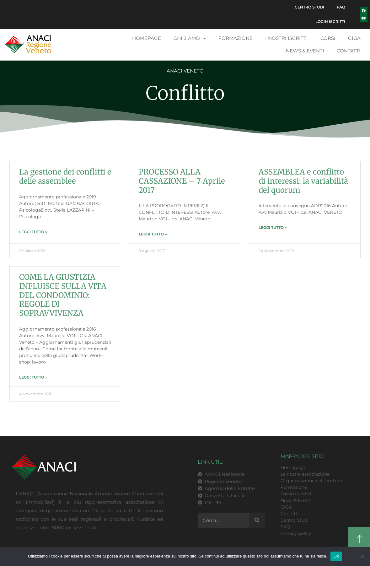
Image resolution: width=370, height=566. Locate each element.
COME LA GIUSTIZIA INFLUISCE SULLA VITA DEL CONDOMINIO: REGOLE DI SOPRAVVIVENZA (62, 295)
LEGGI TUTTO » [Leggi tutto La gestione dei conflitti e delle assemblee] (33, 231)
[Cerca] (257, 520)
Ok (336, 556)
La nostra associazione (305, 474)
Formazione (235, 38)
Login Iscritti (330, 21)
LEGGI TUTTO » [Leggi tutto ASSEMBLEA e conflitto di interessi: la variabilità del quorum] (273, 227)
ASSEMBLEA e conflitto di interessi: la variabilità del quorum (304, 181)
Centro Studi (309, 7)
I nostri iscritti (286, 38)
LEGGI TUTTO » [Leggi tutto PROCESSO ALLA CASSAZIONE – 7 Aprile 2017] (153, 234)
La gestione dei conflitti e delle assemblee (65, 176)
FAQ (341, 7)
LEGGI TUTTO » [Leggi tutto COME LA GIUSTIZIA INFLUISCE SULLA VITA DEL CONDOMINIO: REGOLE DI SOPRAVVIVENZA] (33, 377)
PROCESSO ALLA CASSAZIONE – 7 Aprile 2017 (182, 181)
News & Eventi (305, 51)
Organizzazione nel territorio (312, 480)
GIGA (354, 38)
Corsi (327, 38)
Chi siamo (190, 38)
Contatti (349, 51)
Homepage (146, 38)
